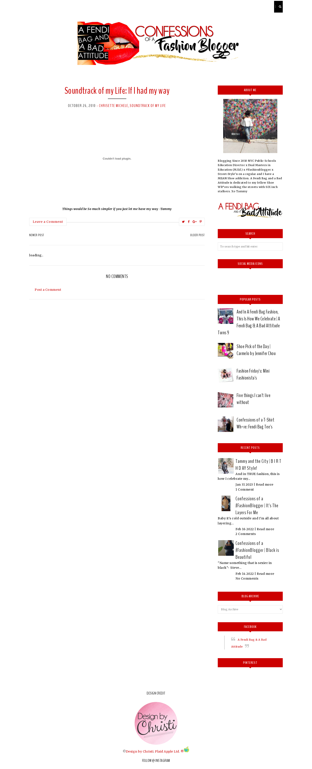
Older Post (197, 235)
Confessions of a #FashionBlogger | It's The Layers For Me (257, 505)
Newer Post (36, 235)
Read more (264, 484)
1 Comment (245, 489)
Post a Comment (48, 290)
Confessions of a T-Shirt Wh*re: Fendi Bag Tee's (255, 423)
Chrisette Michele (113, 105)
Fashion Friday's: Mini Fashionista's (253, 374)
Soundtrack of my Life (148, 105)
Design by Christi (140, 751)
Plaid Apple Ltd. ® (169, 751)
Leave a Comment (48, 222)
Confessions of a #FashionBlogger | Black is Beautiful (257, 550)
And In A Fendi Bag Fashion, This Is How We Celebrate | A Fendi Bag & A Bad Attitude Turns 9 (249, 322)
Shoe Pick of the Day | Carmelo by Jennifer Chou (256, 350)
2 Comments (246, 534)
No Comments (247, 578)
